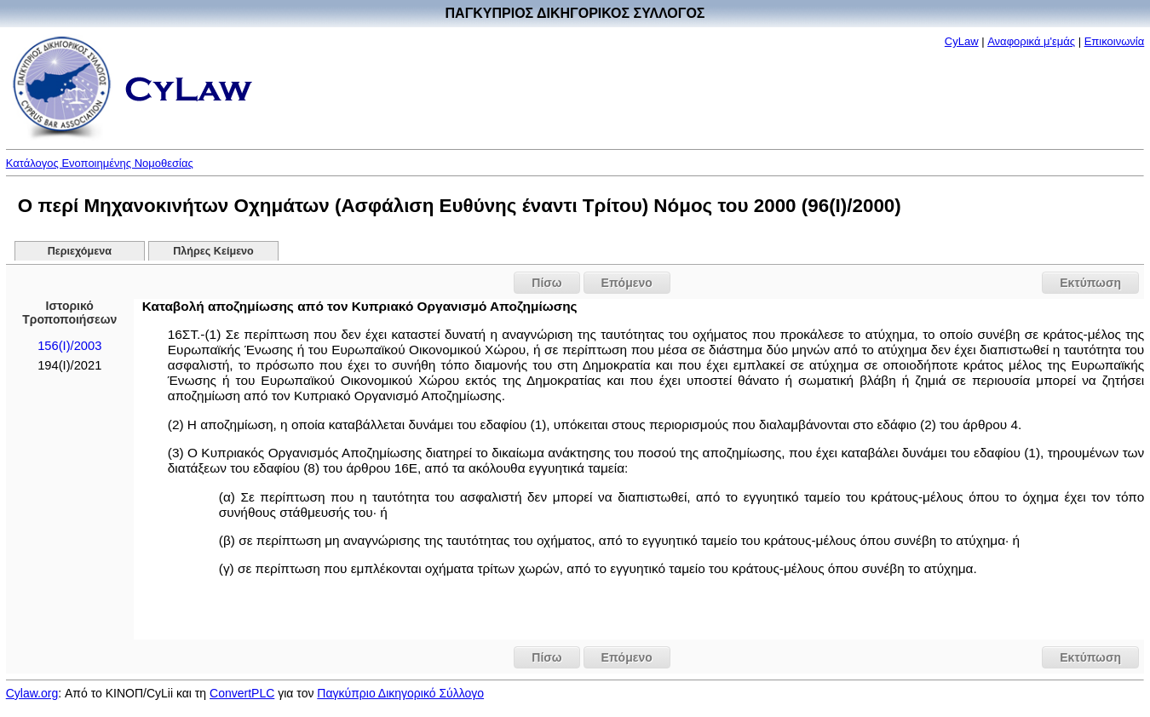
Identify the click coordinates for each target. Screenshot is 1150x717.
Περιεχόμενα (80, 251)
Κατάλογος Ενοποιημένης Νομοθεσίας (99, 163)
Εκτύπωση (1090, 283)
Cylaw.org (32, 693)
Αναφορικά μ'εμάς (1031, 41)
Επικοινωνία (1114, 41)
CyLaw (962, 41)
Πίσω (546, 283)
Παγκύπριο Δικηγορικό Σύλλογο (400, 693)
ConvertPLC (242, 693)
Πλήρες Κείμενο (213, 251)
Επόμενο (627, 283)
